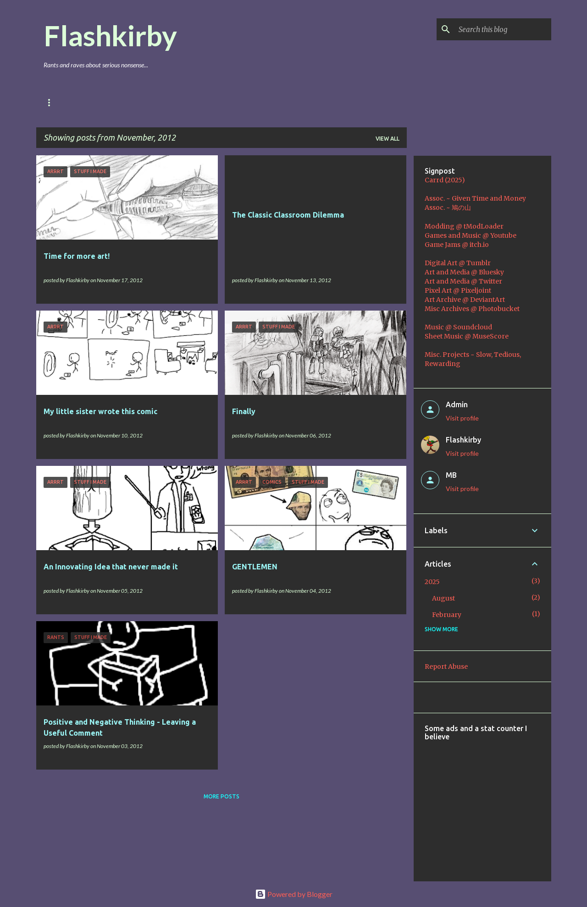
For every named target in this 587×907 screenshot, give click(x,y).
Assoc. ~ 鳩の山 (448, 207)
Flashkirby (110, 35)
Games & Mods (116, 102)
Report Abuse (446, 666)
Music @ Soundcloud (458, 327)
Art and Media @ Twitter (463, 281)
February (446, 615)
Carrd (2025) (445, 180)
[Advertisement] (506, 805)
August (443, 598)
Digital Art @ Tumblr (458, 263)
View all (387, 139)
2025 (432, 582)
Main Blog (59, 102)
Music (199, 102)
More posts (221, 796)
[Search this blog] (503, 29)
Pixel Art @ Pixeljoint (458, 290)
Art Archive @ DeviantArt (465, 299)
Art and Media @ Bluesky (464, 272)
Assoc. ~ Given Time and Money (475, 198)
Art (164, 102)
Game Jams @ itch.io (457, 244)
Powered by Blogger (293, 894)
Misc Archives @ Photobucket (472, 309)
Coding (239, 102)
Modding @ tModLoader (464, 226)
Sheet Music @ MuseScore (467, 336)
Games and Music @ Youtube (470, 235)
